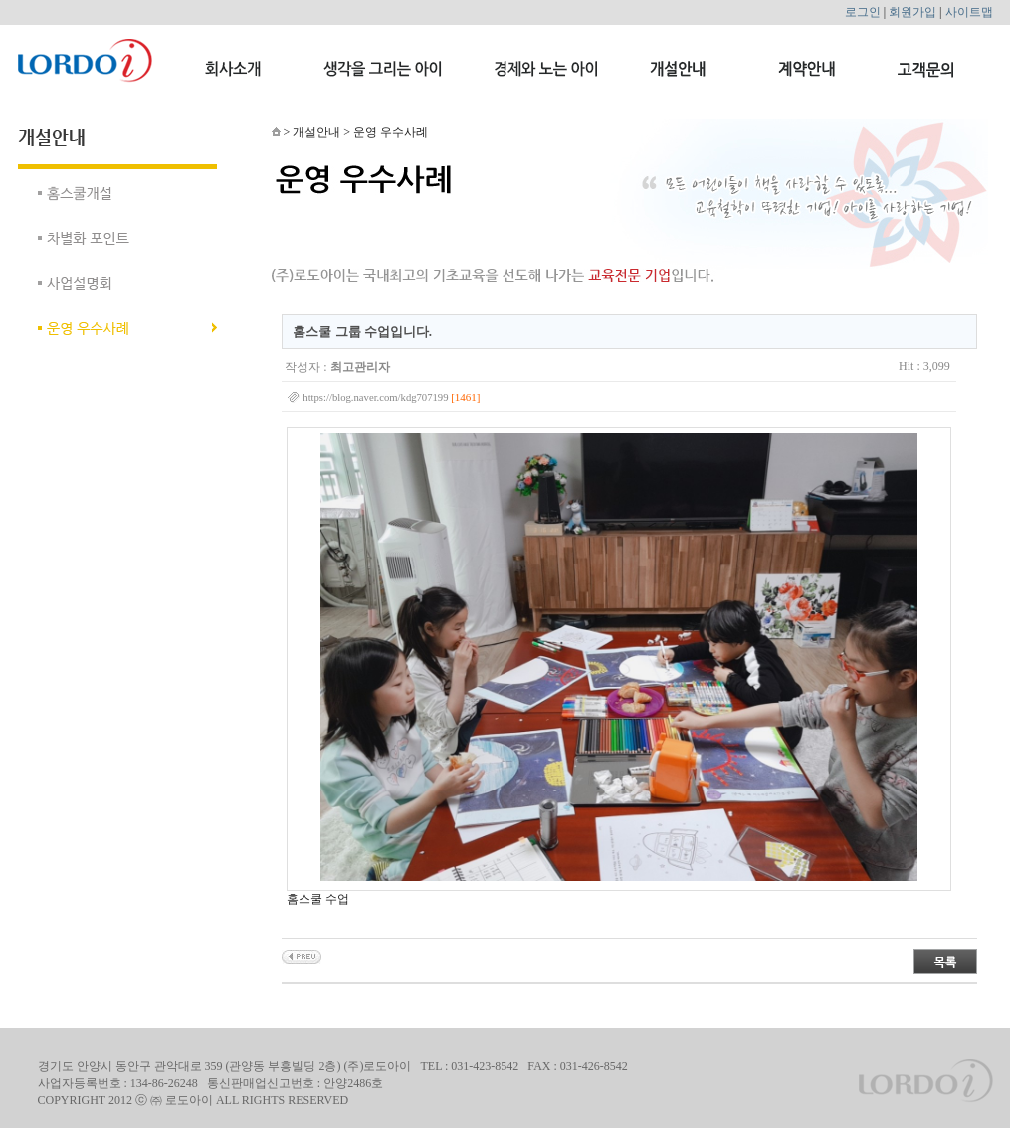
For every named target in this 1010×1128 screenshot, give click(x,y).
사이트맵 (969, 12)
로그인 (863, 12)
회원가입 (912, 12)
